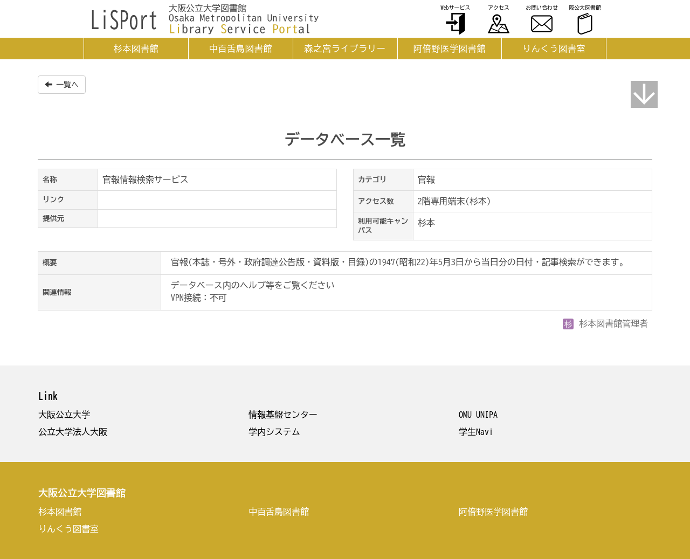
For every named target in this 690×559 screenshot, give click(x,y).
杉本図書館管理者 (605, 323)
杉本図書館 (135, 48)
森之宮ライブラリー (345, 48)
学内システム (274, 431)
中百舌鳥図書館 (240, 48)
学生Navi (476, 431)
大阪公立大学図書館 (82, 493)
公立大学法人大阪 (72, 431)
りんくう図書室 (554, 48)
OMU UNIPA (478, 414)
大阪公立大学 (64, 414)
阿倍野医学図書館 (449, 48)
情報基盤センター (283, 414)
